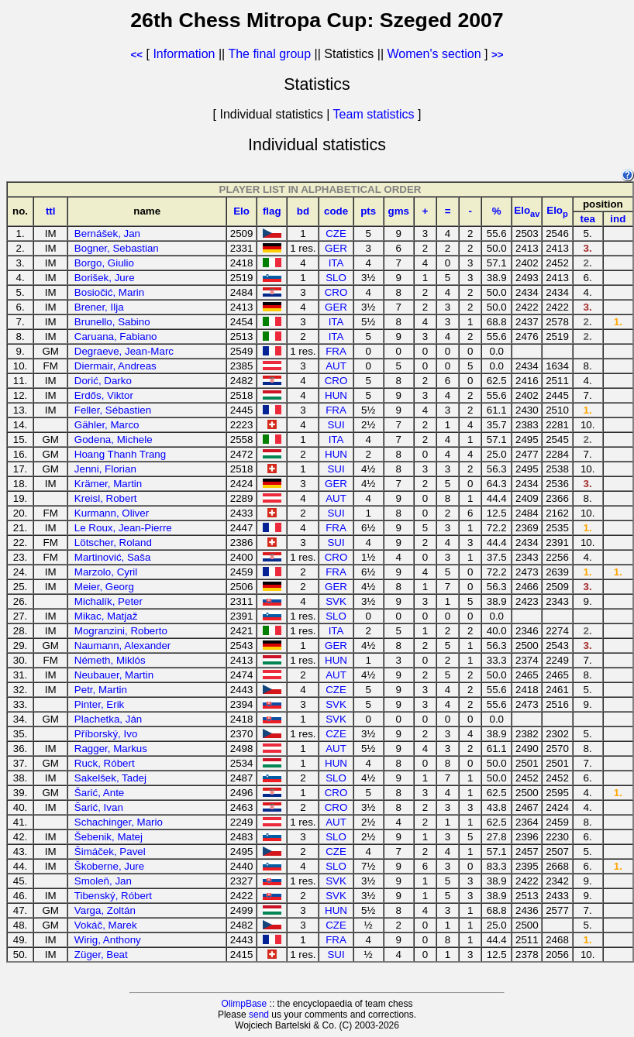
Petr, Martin (100, 689)
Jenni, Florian (105, 469)
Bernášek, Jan (107, 233)
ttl (51, 211)
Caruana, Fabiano (115, 336)
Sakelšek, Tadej (110, 778)
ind (617, 219)
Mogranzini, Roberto (120, 631)
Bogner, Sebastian (116, 248)
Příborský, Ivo (105, 734)
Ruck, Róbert (104, 763)
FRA (336, 351)
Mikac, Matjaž (105, 616)
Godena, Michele (113, 439)
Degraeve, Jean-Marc (124, 351)
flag (272, 211)
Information (184, 53)
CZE (336, 233)
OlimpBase (244, 1003)
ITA (336, 263)
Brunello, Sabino (112, 322)
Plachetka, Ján (108, 719)
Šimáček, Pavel (110, 851)
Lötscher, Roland (113, 542)
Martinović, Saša (112, 557)
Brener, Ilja (99, 307)
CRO (336, 292)
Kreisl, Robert (105, 498)
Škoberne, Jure (109, 866)
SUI (335, 425)
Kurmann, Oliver (111, 513)
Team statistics (374, 114)
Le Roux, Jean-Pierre (123, 528)
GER (336, 248)
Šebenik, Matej (108, 837)
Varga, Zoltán (105, 910)
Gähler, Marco (107, 425)
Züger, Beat (101, 954)
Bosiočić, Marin (109, 292)
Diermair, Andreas (115, 366)
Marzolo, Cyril (105, 572)
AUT (336, 366)
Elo (241, 211)
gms (398, 211)
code (336, 211)
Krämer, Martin (108, 483)
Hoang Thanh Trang (120, 454)
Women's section (434, 53)
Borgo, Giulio (104, 263)
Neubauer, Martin (113, 675)
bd (303, 211)
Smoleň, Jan (103, 881)
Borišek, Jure (104, 277)
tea (588, 219)
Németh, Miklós (110, 660)
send (259, 1014)
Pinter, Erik (99, 704)
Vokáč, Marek (105, 925)
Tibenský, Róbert (113, 895)
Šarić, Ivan (98, 807)
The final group (269, 53)
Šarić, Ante (99, 792)
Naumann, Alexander (122, 645)
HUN (336, 395)
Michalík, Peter (108, 601)
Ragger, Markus (110, 748)
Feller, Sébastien (112, 410)
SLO (336, 277)
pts (368, 211)
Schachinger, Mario (118, 822)
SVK (336, 601)
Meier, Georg (104, 586)
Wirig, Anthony (107, 940)
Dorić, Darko (103, 380)
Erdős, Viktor (103, 395)
